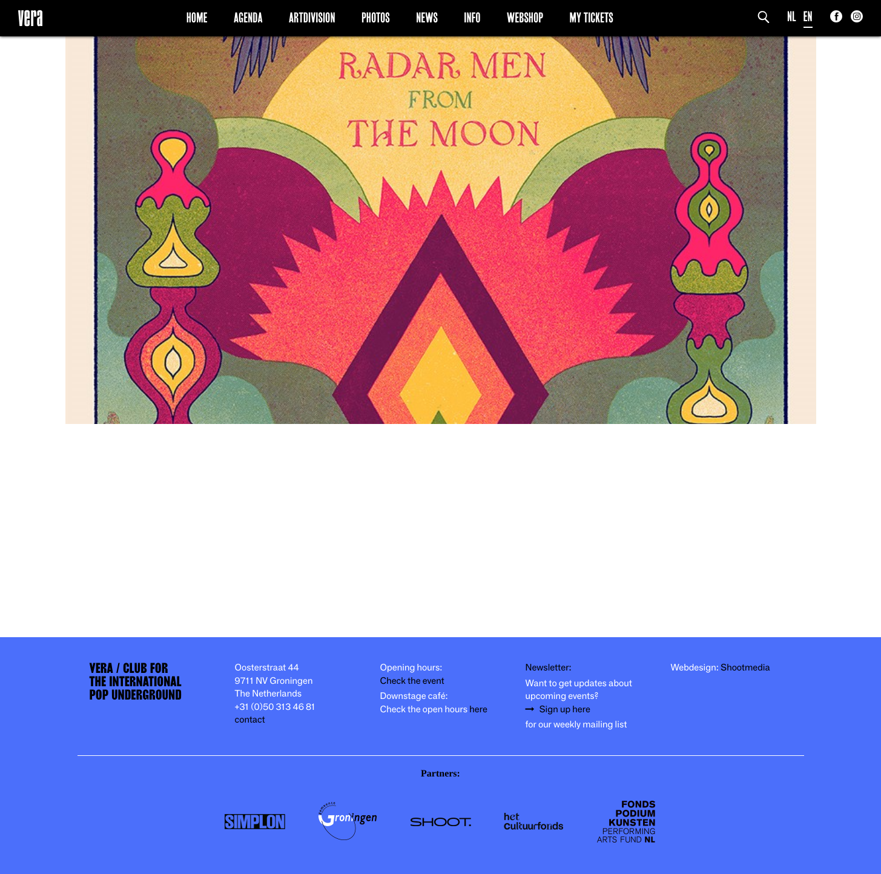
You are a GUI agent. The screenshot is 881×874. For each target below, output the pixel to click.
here (478, 709)
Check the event (412, 681)
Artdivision (312, 17)
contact (250, 719)
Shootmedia (745, 667)
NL (791, 16)
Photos (375, 17)
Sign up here (564, 709)
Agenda (248, 17)
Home (197, 17)
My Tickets (591, 17)
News (427, 17)
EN (808, 16)
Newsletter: (549, 667)
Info (472, 17)
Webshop (525, 17)
